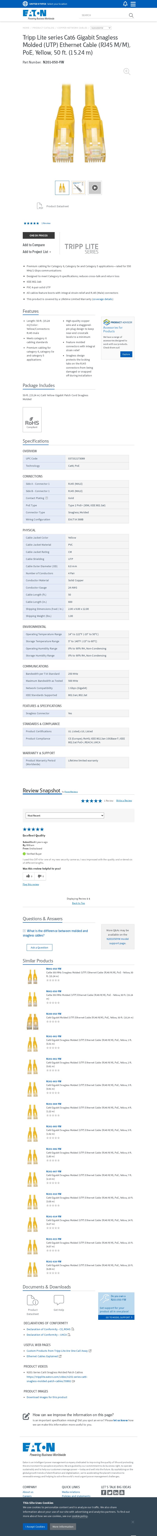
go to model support (119, 1317)
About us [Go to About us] (28, 1492)
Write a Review (124, 800)
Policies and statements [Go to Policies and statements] (76, 1496)
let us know (120, 1420)
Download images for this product (47, 1397)
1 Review (46, 223)
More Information (63, 1526)
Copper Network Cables (72, 27)
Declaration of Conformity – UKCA (47, 1334)
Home (26, 27)
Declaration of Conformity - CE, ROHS (49, 1329)
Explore (126, 354)
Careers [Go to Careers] (27, 1496)
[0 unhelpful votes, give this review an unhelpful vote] (40, 876)
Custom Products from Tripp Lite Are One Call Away (57, 1350)
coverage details (102, 299)
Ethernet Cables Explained (42, 1356)
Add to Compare (34, 244)
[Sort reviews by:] (65, 815)
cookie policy (80, 1516)
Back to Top (78, 903)
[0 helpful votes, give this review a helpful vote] (28, 876)
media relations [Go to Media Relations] (71, 1492)
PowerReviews (71, 791)
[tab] (59, 933)
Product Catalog (43, 27)
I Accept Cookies (35, 1526)
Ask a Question (39, 947)
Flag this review (31, 884)
